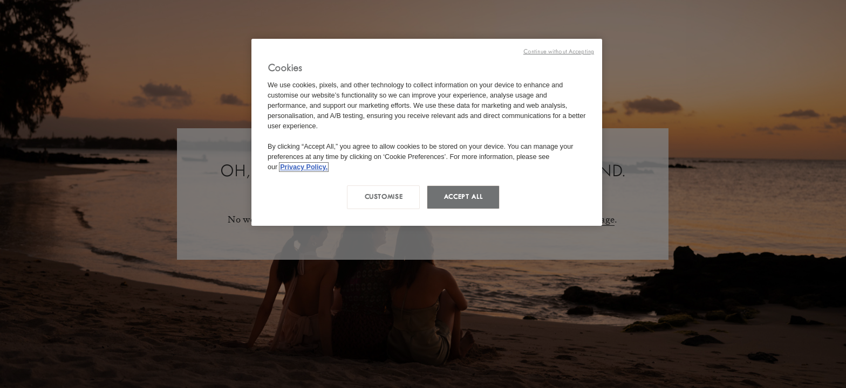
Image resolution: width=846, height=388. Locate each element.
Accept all (463, 196)
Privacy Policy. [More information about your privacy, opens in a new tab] (304, 167)
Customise (384, 196)
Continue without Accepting (558, 51)
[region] (426, 132)
